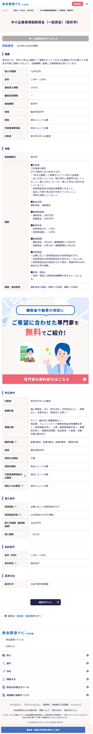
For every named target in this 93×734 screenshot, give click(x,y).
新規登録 (77, 4)
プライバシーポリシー (32, 704)
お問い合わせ (57, 710)
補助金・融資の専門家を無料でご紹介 (43, 729)
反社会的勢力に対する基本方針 (25, 710)
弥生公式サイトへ (70, 710)
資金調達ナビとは (15, 639)
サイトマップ (76, 704)
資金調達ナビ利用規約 (60, 704)
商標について (44, 710)
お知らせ (10, 646)
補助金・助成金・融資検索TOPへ (24, 616)
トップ (4, 10)
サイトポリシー (16, 704)
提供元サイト (45, 602)
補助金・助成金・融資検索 (24, 10)
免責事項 (46, 704)
